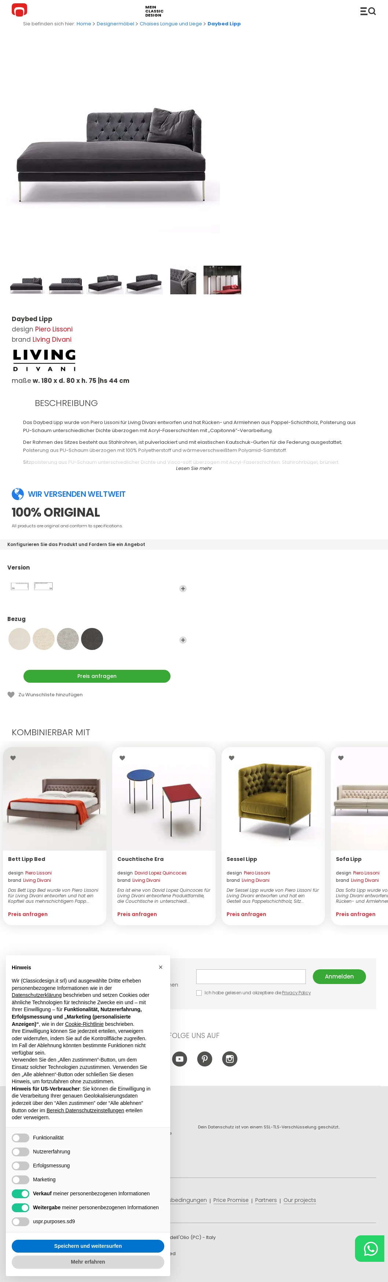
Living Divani (52, 339)
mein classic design (154, 11)
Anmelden (339, 976)
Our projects (299, 1200)
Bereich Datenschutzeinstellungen (85, 1110)
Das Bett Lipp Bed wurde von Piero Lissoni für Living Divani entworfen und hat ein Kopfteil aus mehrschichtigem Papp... (53, 895)
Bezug (97, 622)
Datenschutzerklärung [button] (37, 995)
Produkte (368, 11)
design (30, 873)
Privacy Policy (296, 993)
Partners (266, 1200)
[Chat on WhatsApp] (369, 1248)
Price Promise (231, 1200)
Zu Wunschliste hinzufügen (50, 694)
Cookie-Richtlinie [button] (84, 1024)
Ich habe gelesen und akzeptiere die (254, 993)
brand (29, 880)
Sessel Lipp (242, 859)
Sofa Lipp (349, 859)
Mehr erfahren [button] (88, 1262)
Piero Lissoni (54, 329)
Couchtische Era (140, 859)
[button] (160, 967)
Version (97, 571)
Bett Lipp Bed (26, 859)
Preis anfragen (97, 676)
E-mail (251, 976)
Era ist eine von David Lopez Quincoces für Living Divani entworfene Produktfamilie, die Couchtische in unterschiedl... (163, 895)
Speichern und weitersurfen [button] (88, 1246)
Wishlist (14, 758)
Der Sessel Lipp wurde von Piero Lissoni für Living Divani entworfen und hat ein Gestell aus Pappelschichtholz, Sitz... (273, 895)
